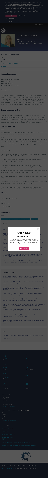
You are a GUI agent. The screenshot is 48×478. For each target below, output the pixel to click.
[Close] (38, 222)
